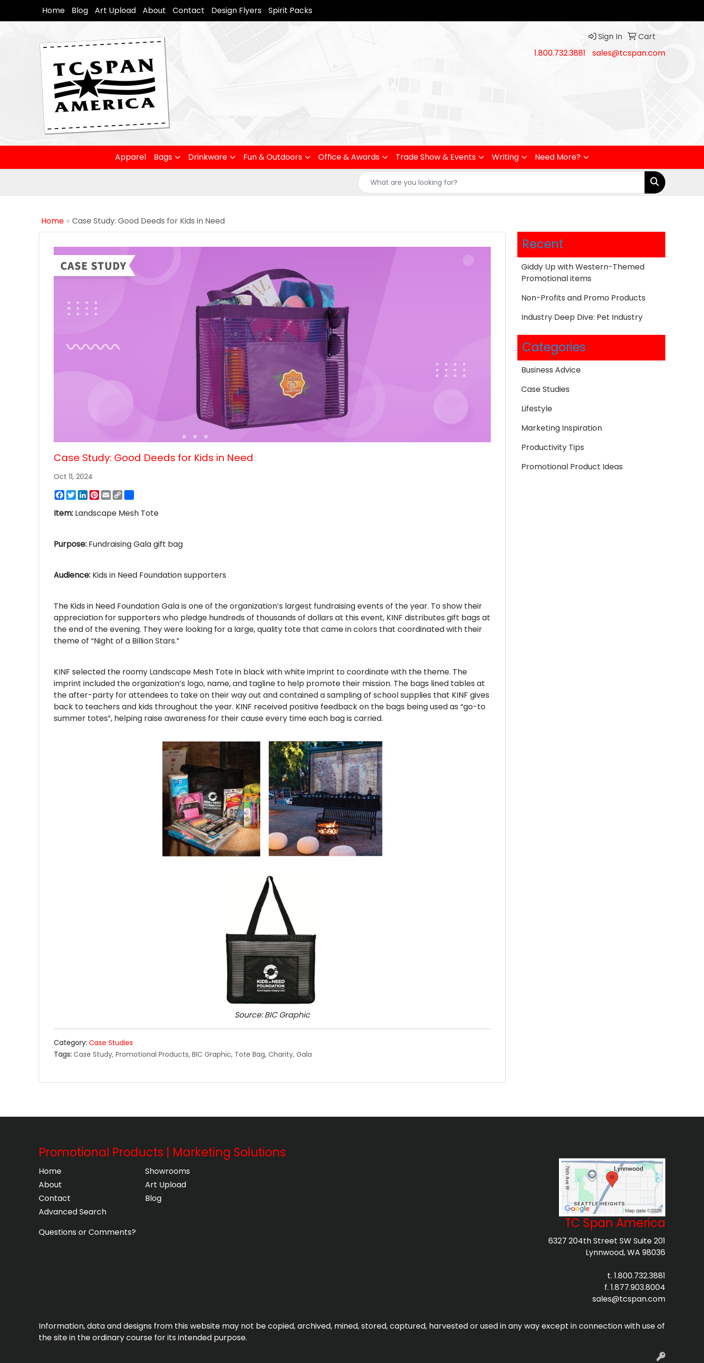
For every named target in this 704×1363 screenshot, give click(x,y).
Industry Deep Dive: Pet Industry (582, 317)
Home (53, 10)
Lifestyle (536, 408)
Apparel (130, 157)
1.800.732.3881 (560, 53)
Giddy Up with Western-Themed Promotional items (583, 272)
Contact (189, 10)
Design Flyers (236, 10)
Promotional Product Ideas (572, 466)
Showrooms (167, 1171)
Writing (505, 157)
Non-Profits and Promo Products (583, 297)
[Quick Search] (501, 182)
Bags (163, 157)
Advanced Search (72, 1211)
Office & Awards (349, 157)
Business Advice (551, 369)
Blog (80, 10)
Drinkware (207, 157)
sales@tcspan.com (628, 53)
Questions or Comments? (87, 1232)
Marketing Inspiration (561, 428)
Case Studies (111, 1043)
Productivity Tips (552, 447)
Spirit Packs (290, 10)
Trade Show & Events (436, 157)
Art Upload (115, 10)
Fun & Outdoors (272, 157)
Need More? (558, 157)
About (154, 10)
